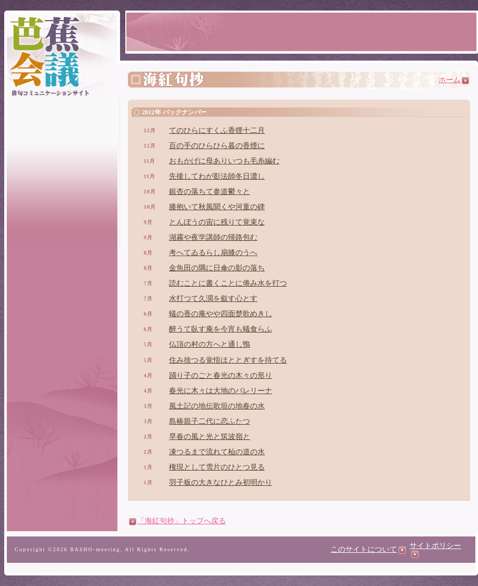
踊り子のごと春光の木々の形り (220, 375)
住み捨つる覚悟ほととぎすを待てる (228, 360)
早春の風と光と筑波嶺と (209, 437)
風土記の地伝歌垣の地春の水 (217, 406)
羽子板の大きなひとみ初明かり (220, 482)
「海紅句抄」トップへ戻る (177, 521)
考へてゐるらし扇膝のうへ (213, 253)
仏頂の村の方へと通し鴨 (209, 344)
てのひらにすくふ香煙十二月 (217, 130)
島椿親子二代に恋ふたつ (209, 421)
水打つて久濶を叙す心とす (213, 298)
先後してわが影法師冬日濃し (217, 176)
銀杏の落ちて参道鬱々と (209, 192)
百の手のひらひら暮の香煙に (217, 146)
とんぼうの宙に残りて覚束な (217, 222)
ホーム (454, 80)
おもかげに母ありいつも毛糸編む (224, 161)
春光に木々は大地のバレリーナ (220, 391)
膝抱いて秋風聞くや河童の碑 (217, 207)
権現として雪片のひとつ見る (217, 467)
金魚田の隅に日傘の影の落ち (217, 268)
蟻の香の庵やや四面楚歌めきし (220, 314)
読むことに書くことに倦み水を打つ (228, 283)
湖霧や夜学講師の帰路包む (213, 237)
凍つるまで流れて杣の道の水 (217, 452)
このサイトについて (368, 549)
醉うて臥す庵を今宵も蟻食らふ (220, 329)
